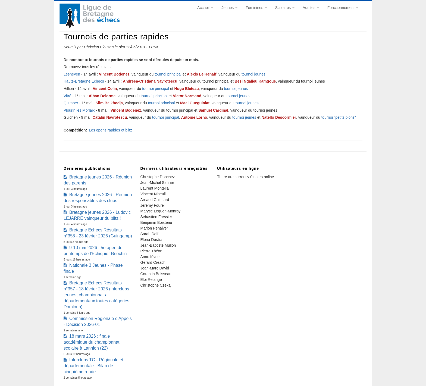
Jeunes (229, 7)
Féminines (256, 7)
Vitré (67, 96)
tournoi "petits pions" (338, 117)
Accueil (205, 7)
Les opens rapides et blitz (110, 130)
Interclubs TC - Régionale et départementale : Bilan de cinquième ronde (93, 365)
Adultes (311, 7)
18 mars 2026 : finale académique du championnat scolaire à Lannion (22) (91, 342)
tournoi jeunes (253, 74)
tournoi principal (169, 74)
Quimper (71, 103)
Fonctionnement (342, 7)
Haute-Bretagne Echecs (84, 81)
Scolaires (285, 7)
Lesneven (72, 74)
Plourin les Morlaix (79, 110)
